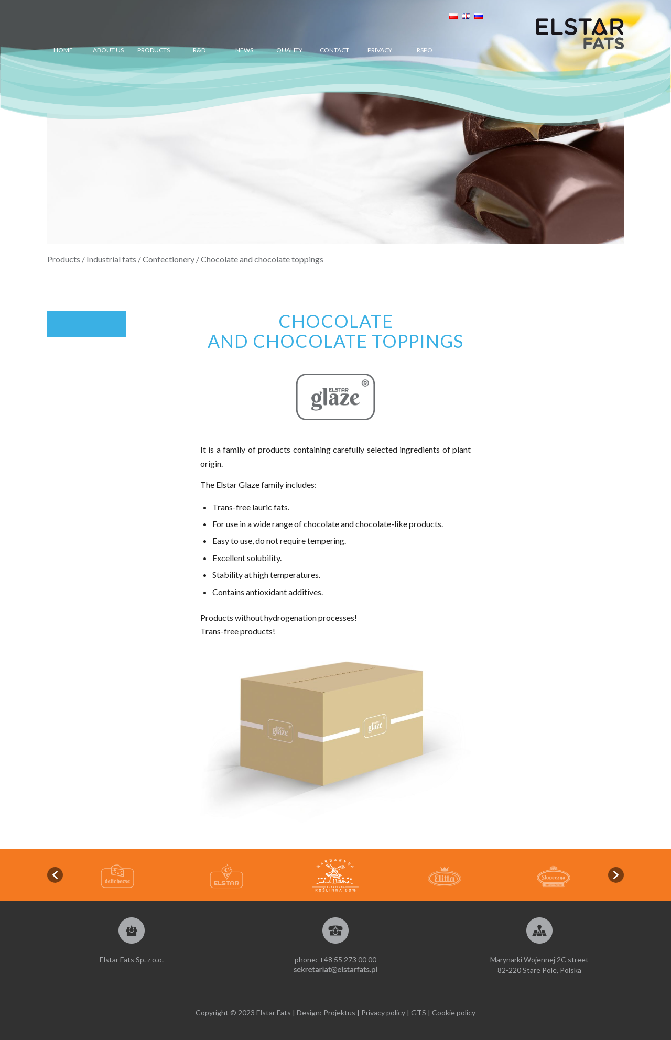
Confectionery (168, 259)
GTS (418, 1012)
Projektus (339, 1012)
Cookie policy (453, 1012)
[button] (55, 875)
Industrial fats (111, 259)
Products (63, 259)
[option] (335, 876)
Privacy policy (383, 1012)
